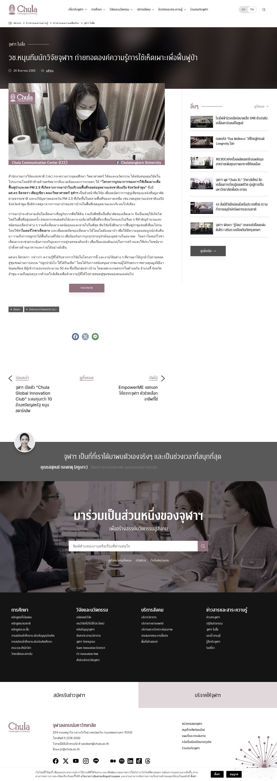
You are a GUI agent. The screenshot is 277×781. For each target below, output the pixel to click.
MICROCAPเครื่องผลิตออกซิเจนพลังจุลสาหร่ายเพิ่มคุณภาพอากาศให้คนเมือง (239, 162)
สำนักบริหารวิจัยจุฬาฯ (88, 660)
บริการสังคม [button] (144, 9)
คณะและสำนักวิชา (21, 648)
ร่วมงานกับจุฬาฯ (199, 9)
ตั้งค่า (193, 776)
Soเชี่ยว (210, 648)
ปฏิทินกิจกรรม (214, 624)
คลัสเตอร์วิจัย (83, 617)
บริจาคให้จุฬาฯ (208, 697)
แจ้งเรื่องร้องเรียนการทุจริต (196, 745)
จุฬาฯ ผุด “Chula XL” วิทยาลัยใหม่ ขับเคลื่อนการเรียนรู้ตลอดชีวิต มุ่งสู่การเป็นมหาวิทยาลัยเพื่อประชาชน (240, 184)
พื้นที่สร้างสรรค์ (149, 642)
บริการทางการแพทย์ (152, 624)
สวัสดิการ (141, 560)
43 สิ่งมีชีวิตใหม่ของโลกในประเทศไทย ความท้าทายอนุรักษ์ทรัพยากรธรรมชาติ (242, 207)
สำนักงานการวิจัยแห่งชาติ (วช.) (42, 309)
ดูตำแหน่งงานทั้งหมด (119, 560)
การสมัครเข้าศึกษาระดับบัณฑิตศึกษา (31, 642)
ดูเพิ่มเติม (208, 250)
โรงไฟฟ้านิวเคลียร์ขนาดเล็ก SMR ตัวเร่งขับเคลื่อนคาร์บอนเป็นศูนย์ (241, 121)
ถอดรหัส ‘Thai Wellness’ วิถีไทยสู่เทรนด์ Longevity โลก (240, 141)
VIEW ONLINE (87, 288)
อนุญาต (234, 774)
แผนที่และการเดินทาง (193, 738)
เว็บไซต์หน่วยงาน (159, 560)
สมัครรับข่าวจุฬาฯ (69, 697)
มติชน (50, 70)
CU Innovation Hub (87, 654)
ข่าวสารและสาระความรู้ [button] (170, 9)
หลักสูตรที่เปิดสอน (21, 617)
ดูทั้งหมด (261, 106)
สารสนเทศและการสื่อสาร (154, 636)
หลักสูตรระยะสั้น (20, 630)
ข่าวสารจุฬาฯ (213, 617)
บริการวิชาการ (149, 617)
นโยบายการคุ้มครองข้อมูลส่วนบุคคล (100, 776)
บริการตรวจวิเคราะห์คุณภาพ (156, 630)
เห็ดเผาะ (16, 309)
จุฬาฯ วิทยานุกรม (85, 642)
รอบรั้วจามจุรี (213, 636)
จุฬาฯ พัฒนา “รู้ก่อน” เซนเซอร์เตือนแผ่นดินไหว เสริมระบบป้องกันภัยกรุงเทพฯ (240, 227)
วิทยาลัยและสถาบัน (21, 654)
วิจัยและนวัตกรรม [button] (119, 9)
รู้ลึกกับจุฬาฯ (213, 642)
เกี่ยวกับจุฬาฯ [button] (75, 9)
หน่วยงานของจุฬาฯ (192, 726)
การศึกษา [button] (96, 9)
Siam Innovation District (90, 648)
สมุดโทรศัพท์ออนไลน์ (193, 732)
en (243, 9)
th (252, 9)
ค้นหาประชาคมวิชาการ (88, 636)
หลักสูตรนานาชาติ (21, 624)
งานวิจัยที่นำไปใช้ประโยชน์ (90, 624)
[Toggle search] (264, 9)
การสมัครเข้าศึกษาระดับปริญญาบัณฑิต (32, 636)
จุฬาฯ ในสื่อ (16, 44)
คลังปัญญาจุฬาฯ (85, 630)
